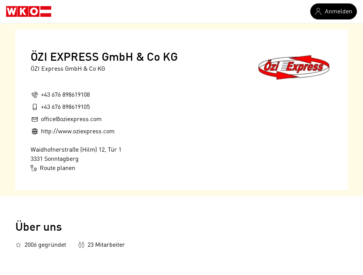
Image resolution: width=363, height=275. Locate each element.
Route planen (53, 168)
